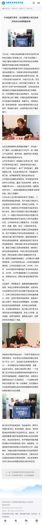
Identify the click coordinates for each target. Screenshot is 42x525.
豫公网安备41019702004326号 (12, 508)
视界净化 (29, 8)
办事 (16, 521)
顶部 (36, 521)
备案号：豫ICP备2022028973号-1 (13, 511)
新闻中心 (22, 8)
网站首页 (15, 8)
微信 (26, 521)
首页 (5, 521)
